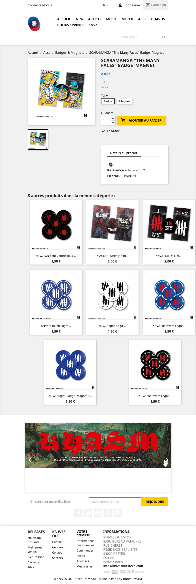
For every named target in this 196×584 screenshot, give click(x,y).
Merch (127, 19)
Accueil (64, 19)
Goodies (57, 547)
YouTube (98, 513)
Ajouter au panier (141, 120)
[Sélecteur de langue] (105, 5)
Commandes (85, 550)
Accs (142, 19)
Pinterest (108, 513)
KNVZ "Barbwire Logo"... (169, 326)
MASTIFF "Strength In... (112, 256)
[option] (98, 457)
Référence (115, 170)
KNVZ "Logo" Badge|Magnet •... (70, 396)
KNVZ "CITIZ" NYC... (169, 256)
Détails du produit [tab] (124, 153)
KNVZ (92, 25)
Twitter (88, 513)
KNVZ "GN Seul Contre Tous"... (56, 256)
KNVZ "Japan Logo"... (112, 326)
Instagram (117, 513)
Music (111, 19)
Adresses (83, 561)
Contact (57, 542)
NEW (79, 19)
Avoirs (81, 556)
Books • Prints (70, 25)
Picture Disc (36, 557)
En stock (114, 176)
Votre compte (83, 533)
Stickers (57, 558)
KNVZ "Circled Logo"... (56, 326)
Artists (94, 19)
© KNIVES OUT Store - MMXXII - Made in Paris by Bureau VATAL (98, 579)
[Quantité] (106, 120)
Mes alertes (84, 566)
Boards (158, 19)
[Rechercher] (142, 37)
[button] (36, 457)
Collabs (57, 552)
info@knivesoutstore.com (123, 566)
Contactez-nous (40, 5)
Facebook (78, 513)
